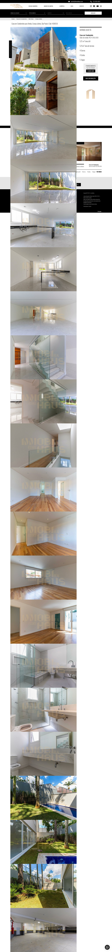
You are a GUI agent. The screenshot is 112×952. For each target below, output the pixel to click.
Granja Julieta (38, 19)
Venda (13, 19)
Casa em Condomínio (21, 19)
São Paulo (31, 19)
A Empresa (61, 6)
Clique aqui (90, 71)
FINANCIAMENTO (91, 68)
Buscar (93, 13)
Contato (81, 6)
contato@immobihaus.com (75, 1)
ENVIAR (77, 185)
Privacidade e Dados (87, 206)
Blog (72, 6)
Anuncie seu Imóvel (48, 6)
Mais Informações (91, 78)
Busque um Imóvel (33, 6)
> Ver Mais (99, 171)
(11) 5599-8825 (95, 1)
